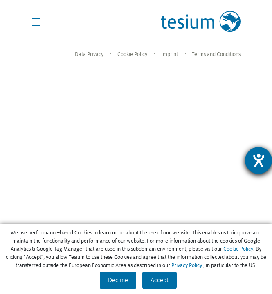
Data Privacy (89, 54)
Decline (118, 280)
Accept (160, 280)
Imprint (169, 54)
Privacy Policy (186, 265)
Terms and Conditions (216, 54)
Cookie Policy (132, 54)
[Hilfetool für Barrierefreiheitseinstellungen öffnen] (258, 160)
